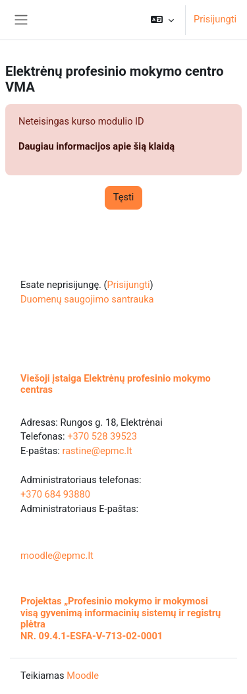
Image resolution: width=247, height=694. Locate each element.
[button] (162, 20)
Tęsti (123, 197)
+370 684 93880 (55, 494)
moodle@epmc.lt (57, 556)
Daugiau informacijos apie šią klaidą (96, 146)
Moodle (83, 675)
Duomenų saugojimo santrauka (87, 299)
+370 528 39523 (102, 436)
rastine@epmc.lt (97, 451)
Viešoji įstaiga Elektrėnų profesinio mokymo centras (115, 384)
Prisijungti (215, 19)
